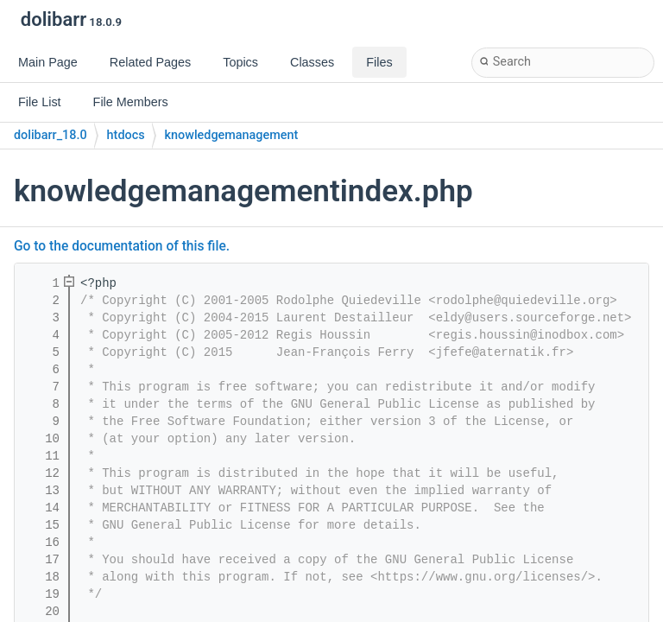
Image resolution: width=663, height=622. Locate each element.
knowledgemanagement (232, 135)
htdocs (126, 135)
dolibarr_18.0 (50, 135)
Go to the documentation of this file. (122, 246)
